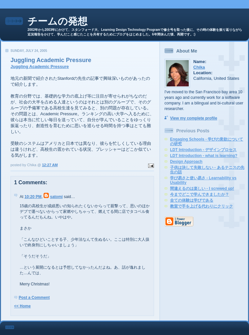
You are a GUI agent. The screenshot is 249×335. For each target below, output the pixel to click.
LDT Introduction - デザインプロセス (203, 149)
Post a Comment (34, 297)
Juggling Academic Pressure (39, 66)
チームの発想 (57, 21)
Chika (199, 67)
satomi (56, 196)
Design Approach (186, 161)
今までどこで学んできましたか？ (199, 194)
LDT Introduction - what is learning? (203, 155)
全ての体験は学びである (191, 200)
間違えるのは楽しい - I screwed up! (202, 188)
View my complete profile (193, 118)
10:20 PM (33, 196)
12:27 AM (50, 165)
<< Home (22, 306)
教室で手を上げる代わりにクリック (201, 206)
